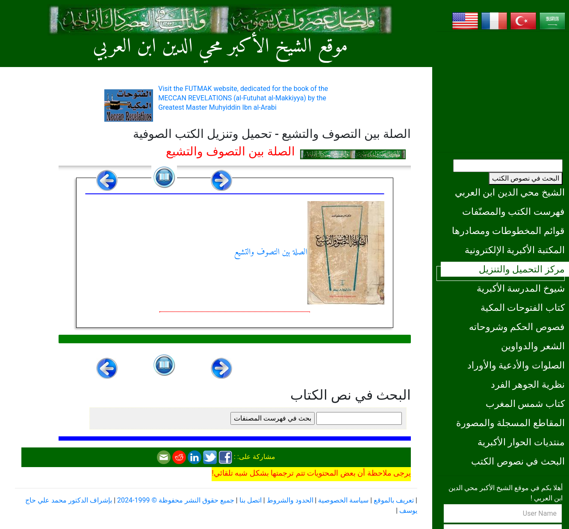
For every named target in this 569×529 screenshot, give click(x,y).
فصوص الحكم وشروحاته (517, 326)
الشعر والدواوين (533, 345)
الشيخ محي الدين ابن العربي (510, 192)
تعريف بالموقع (394, 500)
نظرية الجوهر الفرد (528, 384)
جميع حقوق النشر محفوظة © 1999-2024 (175, 500)
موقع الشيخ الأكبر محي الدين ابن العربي (220, 46)
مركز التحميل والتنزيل (522, 269)
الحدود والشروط (290, 500)
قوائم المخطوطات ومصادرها (508, 230)
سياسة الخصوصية (343, 500)
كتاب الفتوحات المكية (523, 307)
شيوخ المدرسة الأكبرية (521, 288)
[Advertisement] (502, 91)
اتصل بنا (250, 500)
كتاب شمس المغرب (525, 403)
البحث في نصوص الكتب (525, 178)
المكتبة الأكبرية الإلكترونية (515, 249)
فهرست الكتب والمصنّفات (513, 211)
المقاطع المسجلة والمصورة (510, 422)
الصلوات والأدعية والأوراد (516, 365)
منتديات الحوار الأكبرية (521, 441)
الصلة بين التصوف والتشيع (309, 252)
